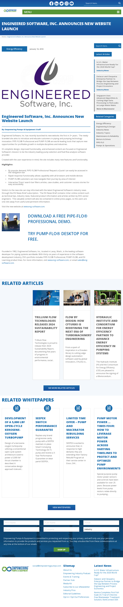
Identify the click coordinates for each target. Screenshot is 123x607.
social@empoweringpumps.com (46, 565)
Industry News (103, 70)
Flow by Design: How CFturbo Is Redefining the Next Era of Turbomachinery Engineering (78, 328)
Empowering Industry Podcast (76, 573)
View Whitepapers (62, 507)
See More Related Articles (61, 388)
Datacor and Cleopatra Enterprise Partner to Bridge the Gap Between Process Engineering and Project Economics (107, 81)
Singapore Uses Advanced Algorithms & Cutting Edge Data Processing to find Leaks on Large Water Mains (107, 100)
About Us (67, 570)
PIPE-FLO (100, 142)
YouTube (72, 3)
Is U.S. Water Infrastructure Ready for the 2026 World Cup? (107, 64)
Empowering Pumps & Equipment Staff (23, 129)
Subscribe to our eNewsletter (76, 587)
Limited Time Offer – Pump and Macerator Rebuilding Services (76, 427)
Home (4, 37)
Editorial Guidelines (72, 593)
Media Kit (67, 583)
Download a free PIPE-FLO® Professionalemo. (57, 218)
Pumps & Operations (105, 145)
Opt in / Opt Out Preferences (76, 597)
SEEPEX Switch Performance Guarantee (46, 424)
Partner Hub (69, 580)
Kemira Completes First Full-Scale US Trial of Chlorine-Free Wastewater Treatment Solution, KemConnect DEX (107, 596)
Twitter (61, 3)
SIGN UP (61, 549)
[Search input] (101, 3)
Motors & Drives (103, 139)
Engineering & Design (105, 126)
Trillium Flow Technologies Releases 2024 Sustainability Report (46, 324)
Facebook (51, 3)
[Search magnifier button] (119, 3)
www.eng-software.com (34, 206)
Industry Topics (103, 133)
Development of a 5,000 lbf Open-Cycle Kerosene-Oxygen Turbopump (15, 427)
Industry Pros (69, 590)
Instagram (67, 3)
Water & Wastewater (105, 109)
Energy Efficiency (14, 49)
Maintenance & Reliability (107, 136)
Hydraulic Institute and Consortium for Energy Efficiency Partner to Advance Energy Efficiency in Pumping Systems (106, 335)
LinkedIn (56, 3)
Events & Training (71, 576)
